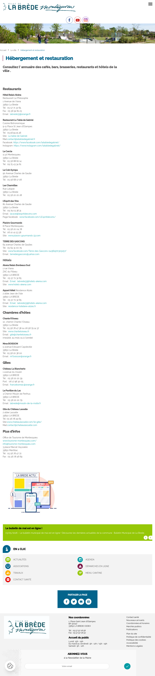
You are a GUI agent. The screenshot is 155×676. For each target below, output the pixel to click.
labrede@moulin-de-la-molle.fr (25, 403)
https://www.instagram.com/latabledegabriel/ (37, 145)
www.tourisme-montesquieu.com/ (19, 441)
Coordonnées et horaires (137, 623)
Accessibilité (132, 643)
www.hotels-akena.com (19, 284)
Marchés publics (133, 626)
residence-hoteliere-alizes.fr (22, 306)
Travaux (18, 573)
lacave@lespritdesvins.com (23, 214)
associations (21, 566)
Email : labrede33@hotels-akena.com (28, 281)
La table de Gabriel (17, 136)
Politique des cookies (136, 640)
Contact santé (22, 579)
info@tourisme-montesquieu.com (19, 444)
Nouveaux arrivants (135, 620)
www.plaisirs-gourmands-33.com (24, 235)
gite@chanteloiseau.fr (20, 334)
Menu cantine (94, 573)
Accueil (3, 50)
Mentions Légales (134, 646)
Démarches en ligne (97, 566)
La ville (13, 50)
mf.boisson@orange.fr (20, 356)
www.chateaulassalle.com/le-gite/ (24, 422)
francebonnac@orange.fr (22, 384)
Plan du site (131, 634)
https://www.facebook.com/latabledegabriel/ (36, 142)
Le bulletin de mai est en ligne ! (23, 528)
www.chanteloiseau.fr (18, 331)
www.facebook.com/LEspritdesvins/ (37, 217)
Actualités (19, 559)
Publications (132, 629)
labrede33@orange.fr (20, 114)
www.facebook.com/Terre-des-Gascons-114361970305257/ (37, 251)
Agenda (90, 559)
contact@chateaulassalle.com (22, 425)
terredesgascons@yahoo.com (24, 254)
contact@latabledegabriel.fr (21, 139)
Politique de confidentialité (138, 637)
